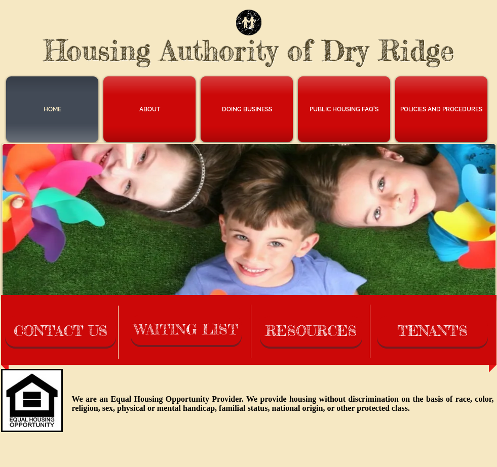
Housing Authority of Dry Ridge (249, 50)
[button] (149, 109)
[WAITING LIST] (186, 330)
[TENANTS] (432, 331)
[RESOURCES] (311, 331)
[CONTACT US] (60, 331)
